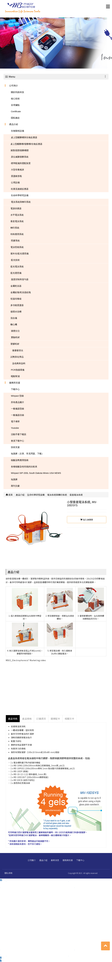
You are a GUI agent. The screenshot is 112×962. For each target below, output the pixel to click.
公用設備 (15, 182)
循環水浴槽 (15, 311)
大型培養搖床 (17, 169)
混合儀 (13, 318)
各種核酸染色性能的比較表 (24, 466)
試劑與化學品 (17, 357)
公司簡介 (13, 85)
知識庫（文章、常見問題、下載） (27, 453)
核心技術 (15, 98)
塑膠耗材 (14, 344)
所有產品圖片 (17, 402)
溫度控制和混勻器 (19, 279)
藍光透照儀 (15, 273)
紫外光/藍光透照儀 (19, 253)
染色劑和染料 (18, 363)
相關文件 (69, 718)
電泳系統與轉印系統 (21, 202)
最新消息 (55, 860)
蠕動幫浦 (15, 376)
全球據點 (15, 105)
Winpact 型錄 (17, 396)
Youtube (15, 428)
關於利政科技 (17, 92)
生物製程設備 (17, 131)
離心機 (13, 324)
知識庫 (14, 479)
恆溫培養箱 (15, 299)
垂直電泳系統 (17, 221)
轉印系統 (14, 227)
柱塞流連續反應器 (19, 189)
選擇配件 (55, 718)
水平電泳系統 (17, 215)
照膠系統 (15, 240)
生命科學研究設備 (19, 195)
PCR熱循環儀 (17, 370)
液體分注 (15, 331)
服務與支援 (14, 382)
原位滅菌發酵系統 (19, 157)
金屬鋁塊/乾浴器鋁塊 (20, 292)
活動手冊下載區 (18, 434)
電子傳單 (15, 421)
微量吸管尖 (17, 350)
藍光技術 (15, 260)
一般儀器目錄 (17, 415)
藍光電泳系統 (17, 266)
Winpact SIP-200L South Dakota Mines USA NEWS (36, 473)
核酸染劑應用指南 (19, 460)
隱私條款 (15, 118)
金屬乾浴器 (15, 286)
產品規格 (27, 718)
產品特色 (13, 718)
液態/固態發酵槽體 (19, 150)
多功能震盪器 (17, 305)
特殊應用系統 (17, 234)
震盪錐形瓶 (16, 176)
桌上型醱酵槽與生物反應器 (24, 137)
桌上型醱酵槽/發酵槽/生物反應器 (26, 144)
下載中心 (15, 389)
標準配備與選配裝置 (21, 163)
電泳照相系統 (17, 247)
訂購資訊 (41, 718)
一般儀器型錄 (17, 408)
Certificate (16, 111)
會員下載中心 (17, 440)
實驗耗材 (15, 337)
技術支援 (15, 447)
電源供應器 (15, 208)
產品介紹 (13, 124)
